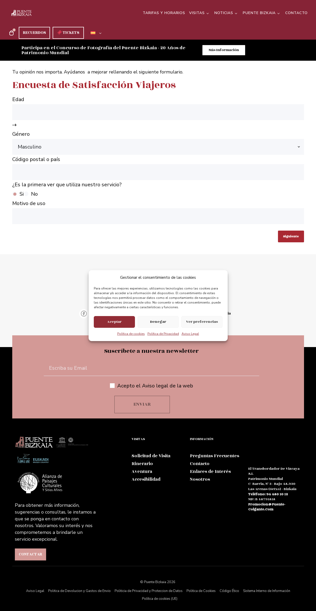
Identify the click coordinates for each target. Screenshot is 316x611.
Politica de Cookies (201, 591)
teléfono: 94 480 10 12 (268, 494)
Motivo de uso (158, 212)
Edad (158, 113)
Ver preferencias (202, 321)
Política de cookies (131, 334)
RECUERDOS (34, 33)
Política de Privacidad (163, 334)
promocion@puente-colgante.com (266, 507)
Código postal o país (158, 168)
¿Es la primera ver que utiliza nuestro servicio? (158, 190)
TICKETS (68, 33)
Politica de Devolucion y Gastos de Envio (79, 591)
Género (158, 143)
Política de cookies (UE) (159, 599)
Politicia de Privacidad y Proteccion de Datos (149, 591)
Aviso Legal (190, 334)
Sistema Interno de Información (266, 591)
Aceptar (114, 321)
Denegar (158, 321)
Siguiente (291, 236)
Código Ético (229, 591)
